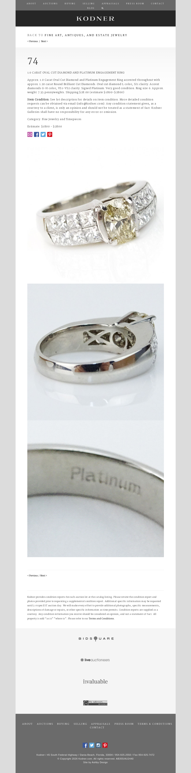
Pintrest (49, 134)
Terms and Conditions (101, 619)
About (27, 724)
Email (29, 134)
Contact (97, 728)
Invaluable (95, 681)
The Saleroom (95, 703)
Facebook (36, 134)
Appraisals (100, 724)
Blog (91, 8)
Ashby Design (100, 762)
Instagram (98, 745)
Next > (44, 41)
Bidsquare (95, 639)
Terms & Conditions (155, 724)
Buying (63, 724)
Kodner (96, 18)
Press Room (124, 724)
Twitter (43, 134)
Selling (80, 724)
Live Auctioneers (95, 660)
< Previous (32, 41)
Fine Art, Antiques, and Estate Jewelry (86, 35)
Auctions (45, 724)
